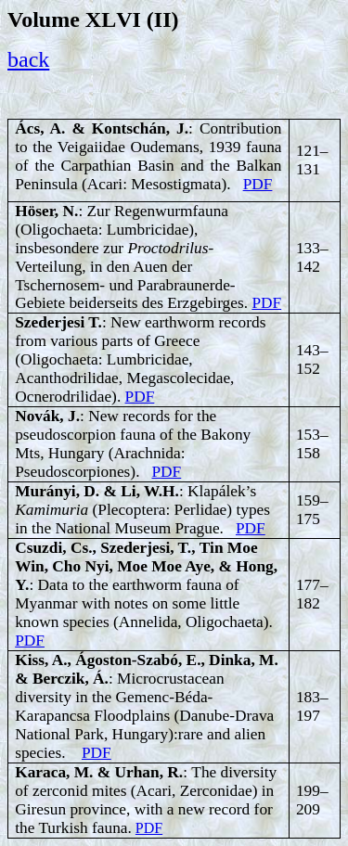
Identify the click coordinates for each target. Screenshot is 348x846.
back (28, 59)
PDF (258, 184)
